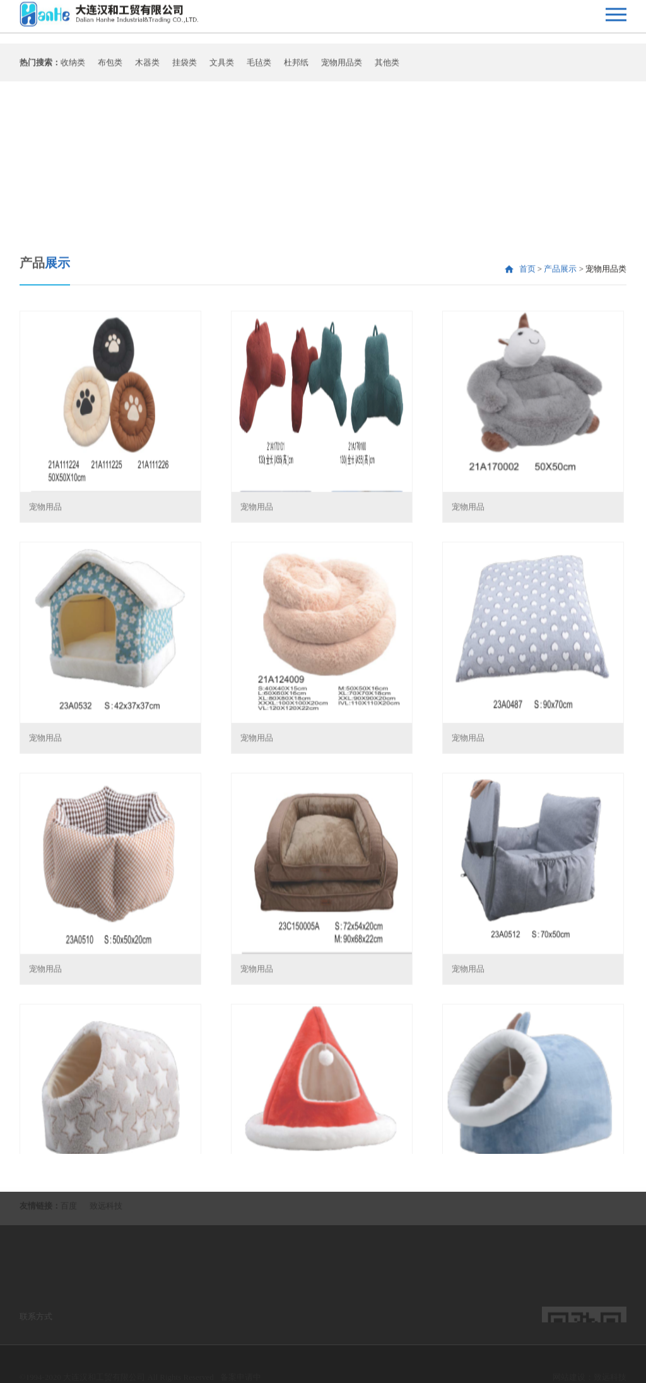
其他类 (387, 66)
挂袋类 (184, 66)
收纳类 (73, 66)
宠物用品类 (341, 66)
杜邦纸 (296, 66)
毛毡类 (259, 66)
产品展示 (560, 387)
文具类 (221, 66)
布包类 (110, 66)
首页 (527, 387)
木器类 (147, 66)
